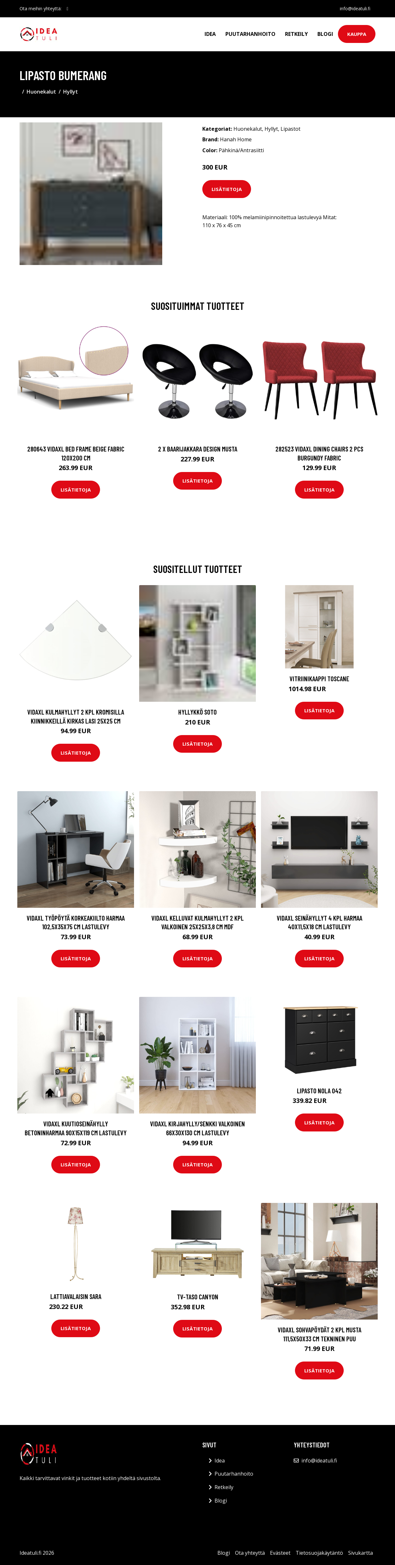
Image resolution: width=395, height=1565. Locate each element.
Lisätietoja (227, 189)
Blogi (325, 33)
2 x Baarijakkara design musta (197, 449)
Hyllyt (70, 91)
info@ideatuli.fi (355, 8)
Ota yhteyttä (250, 1552)
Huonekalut (41, 91)
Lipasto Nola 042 (319, 1091)
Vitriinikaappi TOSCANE (319, 679)
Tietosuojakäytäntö (319, 1552)
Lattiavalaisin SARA (75, 1296)
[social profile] (67, 9)
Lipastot (290, 128)
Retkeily (296, 33)
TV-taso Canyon (197, 1297)
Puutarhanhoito (250, 33)
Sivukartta (360, 1552)
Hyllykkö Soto (197, 712)
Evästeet (280, 1552)
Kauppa (356, 34)
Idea (210, 33)
